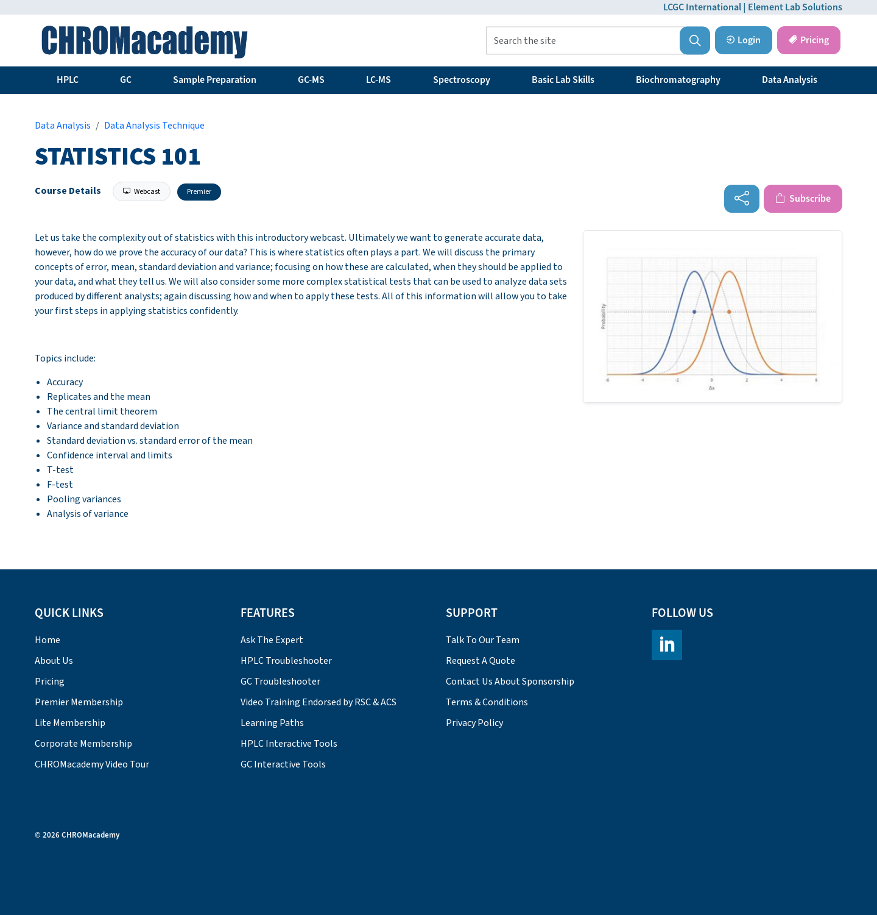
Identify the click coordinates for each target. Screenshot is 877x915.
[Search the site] (598, 41)
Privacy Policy (474, 723)
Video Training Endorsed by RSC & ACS (318, 702)
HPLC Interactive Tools (289, 743)
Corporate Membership (83, 743)
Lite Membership (70, 723)
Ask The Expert (272, 640)
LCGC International (702, 7)
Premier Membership (79, 702)
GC (126, 80)
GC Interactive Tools (283, 764)
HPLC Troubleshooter (286, 661)
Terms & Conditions (487, 702)
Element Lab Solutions (795, 7)
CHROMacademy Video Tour (92, 764)
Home (47, 640)
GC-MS (311, 80)
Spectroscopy (461, 80)
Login (744, 40)
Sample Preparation (214, 80)
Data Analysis (789, 80)
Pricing (809, 40)
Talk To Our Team (483, 640)
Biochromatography (678, 80)
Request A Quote (480, 661)
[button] (695, 41)
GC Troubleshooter (280, 681)
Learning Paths (272, 723)
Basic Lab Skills (563, 80)
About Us (54, 661)
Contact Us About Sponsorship (510, 681)
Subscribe (803, 198)
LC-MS (378, 80)
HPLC (68, 80)
